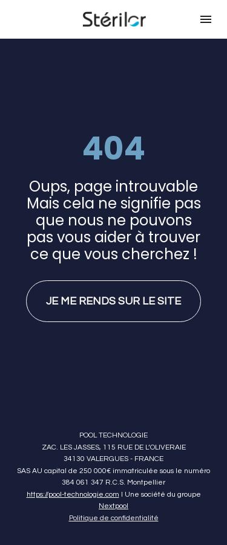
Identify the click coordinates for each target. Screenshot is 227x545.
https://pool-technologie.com (73, 487)
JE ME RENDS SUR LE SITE (113, 297)
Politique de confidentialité (114, 510)
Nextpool (113, 499)
